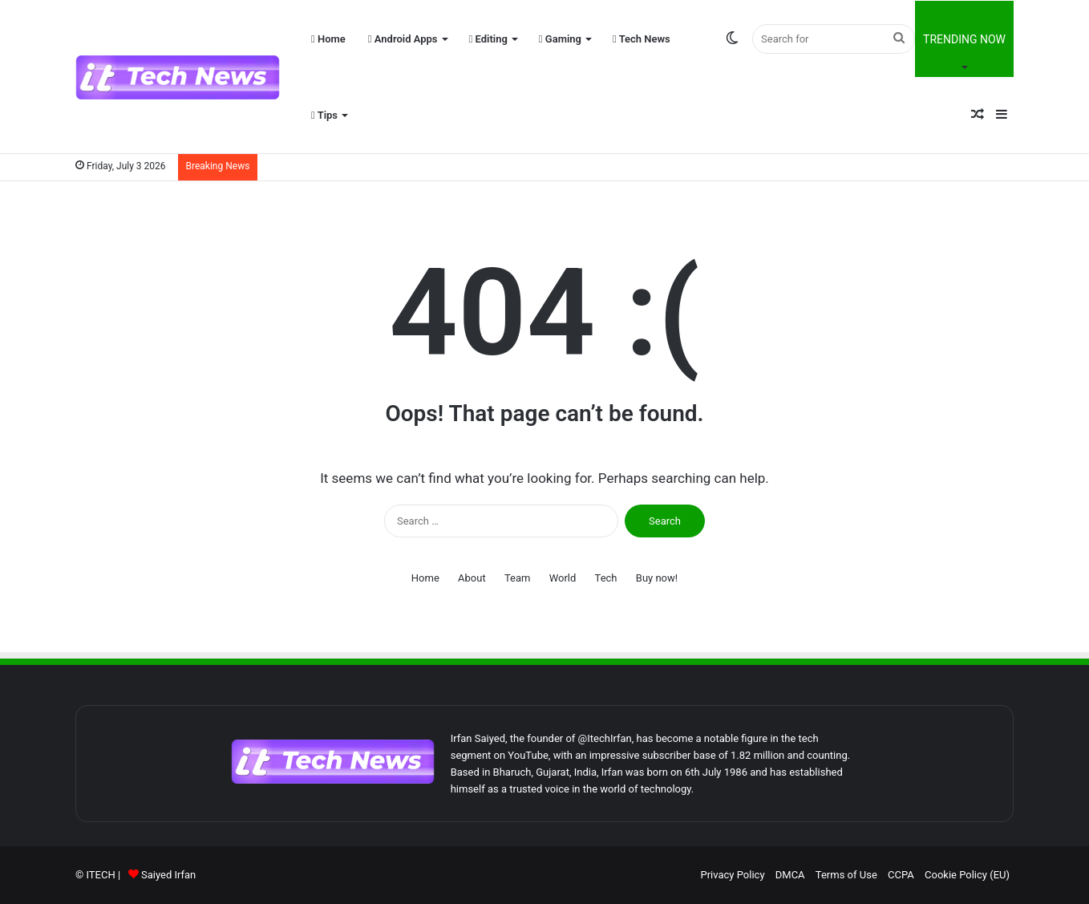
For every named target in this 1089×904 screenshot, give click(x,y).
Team (517, 578)
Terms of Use (846, 875)
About (472, 578)
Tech (606, 578)
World (563, 578)
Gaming (560, 39)
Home (328, 39)
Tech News (641, 39)
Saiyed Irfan (168, 875)
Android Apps (403, 39)
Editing (488, 39)
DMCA (790, 875)
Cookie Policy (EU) (967, 875)
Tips (324, 115)
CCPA (901, 875)
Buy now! (657, 578)
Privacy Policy (733, 875)
